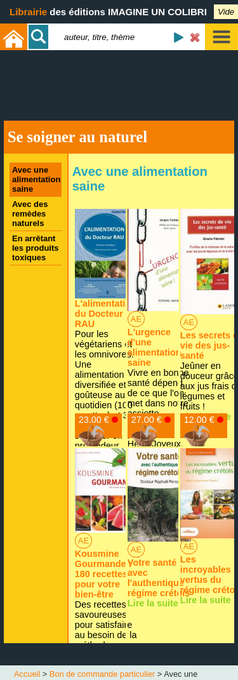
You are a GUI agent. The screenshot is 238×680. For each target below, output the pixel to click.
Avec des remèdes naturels (30, 213)
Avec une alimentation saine (36, 179)
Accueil (27, 674)
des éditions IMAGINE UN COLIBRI (108, 11)
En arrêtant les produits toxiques (35, 248)
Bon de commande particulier (102, 674)
